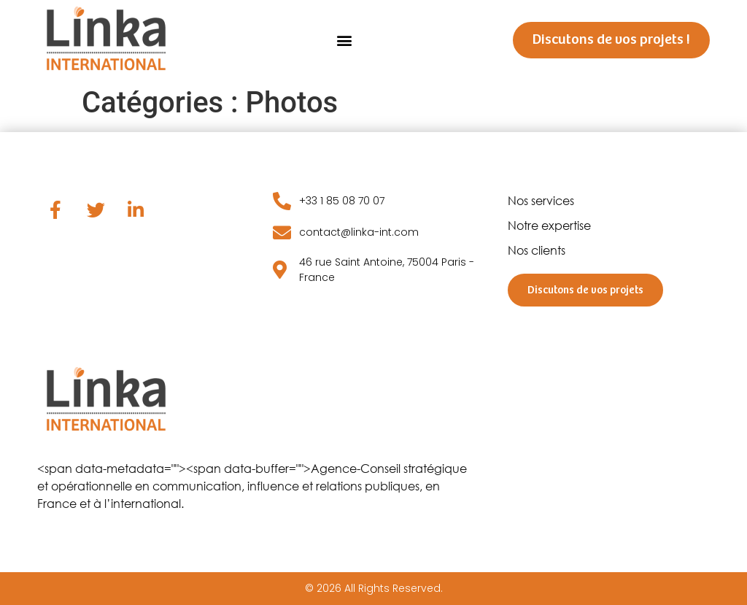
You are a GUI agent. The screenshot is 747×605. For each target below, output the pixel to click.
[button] (344, 40)
